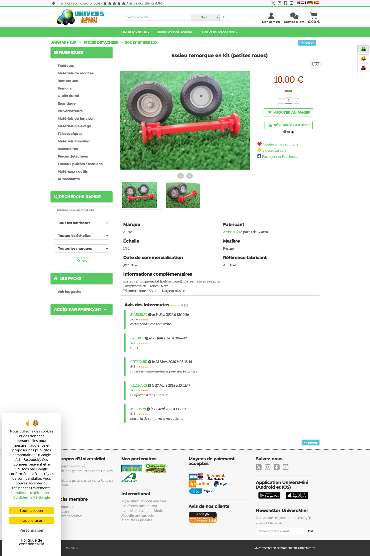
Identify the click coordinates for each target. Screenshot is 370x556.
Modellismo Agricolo (137, 515)
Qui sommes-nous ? (69, 466)
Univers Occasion (175, 32)
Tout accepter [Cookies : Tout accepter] (32, 510)
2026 (73, 548)
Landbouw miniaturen (139, 506)
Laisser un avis (274, 150)
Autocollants (69, 179)
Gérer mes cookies (68, 516)
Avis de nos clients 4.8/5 (144, 3)
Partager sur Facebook (279, 156)
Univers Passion (219, 32)
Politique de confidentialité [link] (31, 542)
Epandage (67, 103)
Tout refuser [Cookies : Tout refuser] (31, 520)
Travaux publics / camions (80, 164)
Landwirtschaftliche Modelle (143, 511)
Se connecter (64, 507)
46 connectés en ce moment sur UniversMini (284, 548)
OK (82, 260)
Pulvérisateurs (70, 111)
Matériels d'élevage (74, 126)
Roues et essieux (141, 42)
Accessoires (68, 149)
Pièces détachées (101, 42)
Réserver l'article (289, 125)
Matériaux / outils (73, 171)
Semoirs (64, 88)
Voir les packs (69, 292)
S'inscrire (61, 511)
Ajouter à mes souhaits (280, 144)
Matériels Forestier (74, 141)
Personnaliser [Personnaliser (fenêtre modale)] (32, 530)
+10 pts (290, 132)
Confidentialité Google (31, 497)
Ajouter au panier (289, 112)
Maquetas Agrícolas (136, 520)
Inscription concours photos (76, 3)
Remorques (68, 81)
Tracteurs (66, 66)
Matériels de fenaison (76, 118)
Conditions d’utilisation (30, 492)
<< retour (307, 42)
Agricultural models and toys (143, 501)
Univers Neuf (135, 32)
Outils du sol (68, 96)
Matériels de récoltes (75, 73)
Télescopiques (70, 134)
